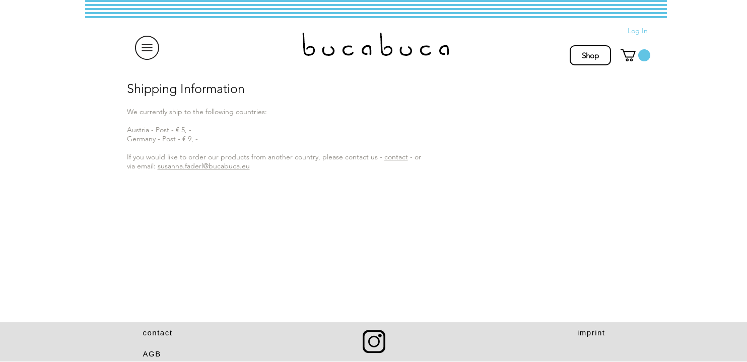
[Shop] (590, 55)
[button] (147, 48)
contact (396, 156)
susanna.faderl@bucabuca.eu (204, 165)
